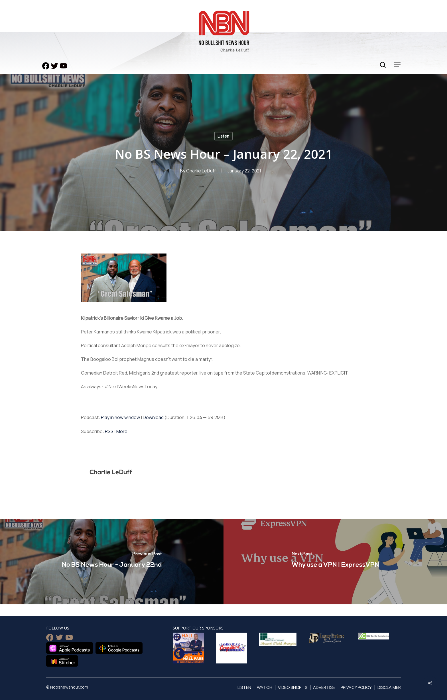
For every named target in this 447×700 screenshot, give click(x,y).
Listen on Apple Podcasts (69, 648)
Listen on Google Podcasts (119, 648)
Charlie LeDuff (201, 171)
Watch (264, 687)
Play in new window (120, 417)
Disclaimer (389, 687)
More (121, 431)
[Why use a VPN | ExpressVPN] (335, 561)
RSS (109, 431)
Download (153, 417)
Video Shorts (292, 687)
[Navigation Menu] (397, 65)
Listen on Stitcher (62, 661)
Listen (223, 136)
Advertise (324, 687)
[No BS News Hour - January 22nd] (112, 561)
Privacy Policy (356, 687)
